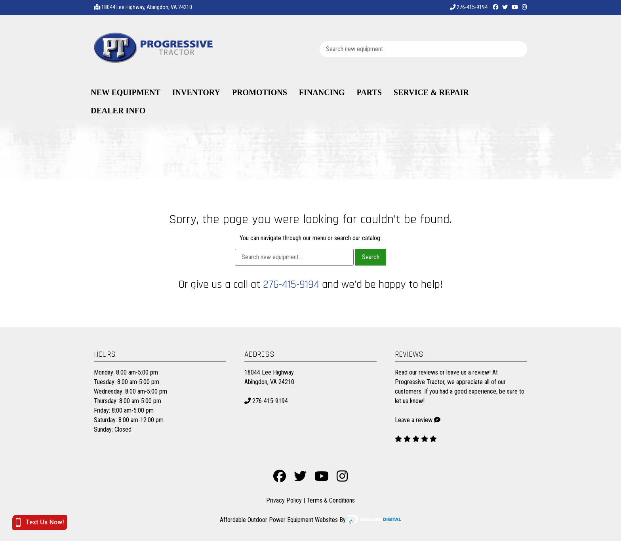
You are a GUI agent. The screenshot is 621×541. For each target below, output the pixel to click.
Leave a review (413, 420)
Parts (368, 92)
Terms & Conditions (331, 500)
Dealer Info (118, 110)
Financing (322, 92)
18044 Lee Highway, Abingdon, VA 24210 (146, 7)
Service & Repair (431, 92)
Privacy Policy (284, 500)
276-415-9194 (469, 7)
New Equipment (125, 92)
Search (370, 257)
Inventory (196, 92)
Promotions (259, 92)
